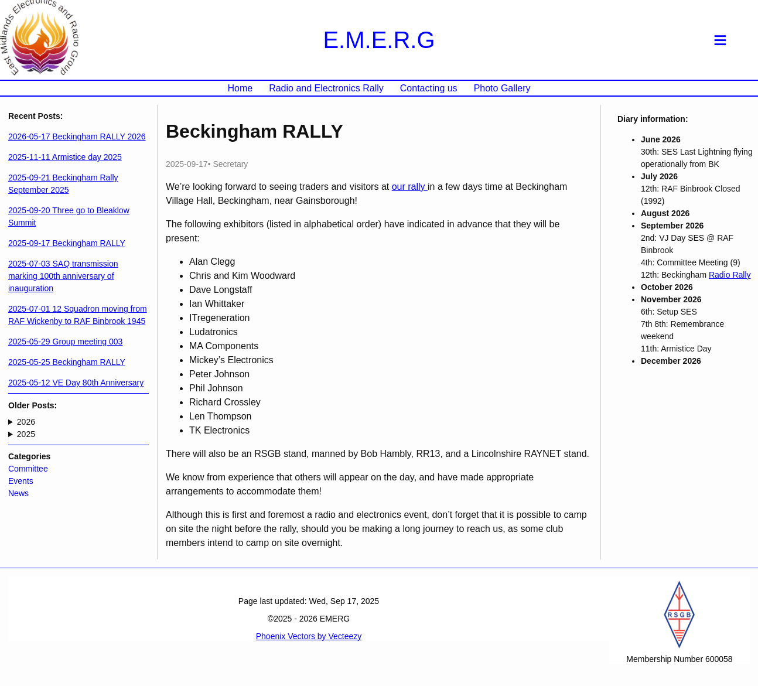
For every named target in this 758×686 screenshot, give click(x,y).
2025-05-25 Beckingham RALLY (66, 362)
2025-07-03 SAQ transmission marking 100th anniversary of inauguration (63, 276)
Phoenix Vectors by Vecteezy (309, 636)
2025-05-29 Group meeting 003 (65, 341)
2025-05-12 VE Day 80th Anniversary (76, 382)
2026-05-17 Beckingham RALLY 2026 (77, 136)
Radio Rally (730, 274)
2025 (26, 434)
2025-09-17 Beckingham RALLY (66, 243)
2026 (26, 421)
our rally (410, 187)
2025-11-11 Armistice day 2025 (65, 157)
